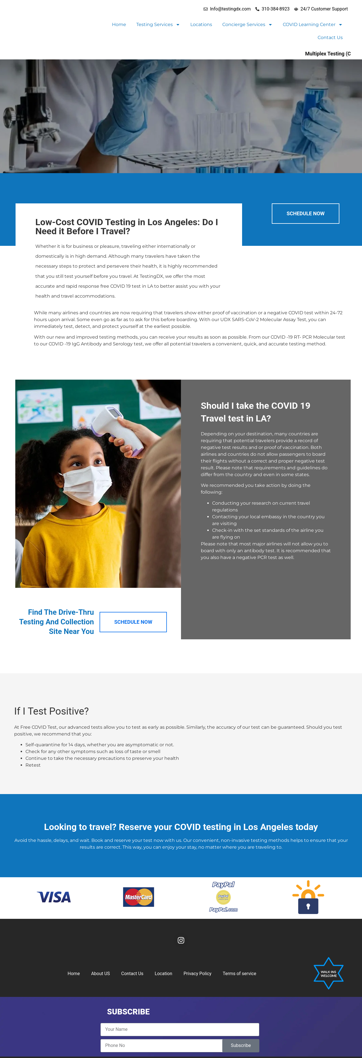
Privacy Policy (198, 973)
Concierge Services (247, 25)
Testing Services (158, 25)
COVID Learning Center (313, 25)
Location (163, 973)
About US (100, 973)
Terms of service (239, 973)
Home (119, 24)
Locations (201, 24)
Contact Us (330, 37)
